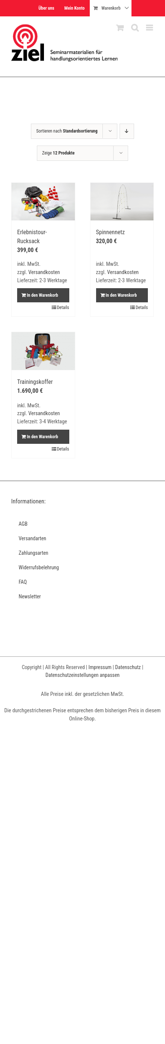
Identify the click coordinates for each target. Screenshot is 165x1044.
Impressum (100, 667)
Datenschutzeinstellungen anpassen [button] (82, 675)
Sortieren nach (67, 131)
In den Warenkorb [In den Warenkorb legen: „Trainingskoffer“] (42, 436)
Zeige (58, 153)
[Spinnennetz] (122, 202)
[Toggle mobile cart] (120, 28)
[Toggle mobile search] (135, 28)
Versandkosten (44, 272)
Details (63, 307)
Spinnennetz (110, 232)
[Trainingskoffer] (43, 351)
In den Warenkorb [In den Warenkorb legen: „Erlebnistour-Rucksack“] (42, 295)
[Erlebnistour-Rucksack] (43, 202)
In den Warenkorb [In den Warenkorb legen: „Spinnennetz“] (121, 295)
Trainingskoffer (35, 381)
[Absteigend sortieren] (127, 131)
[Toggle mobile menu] (150, 28)
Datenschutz (128, 667)
